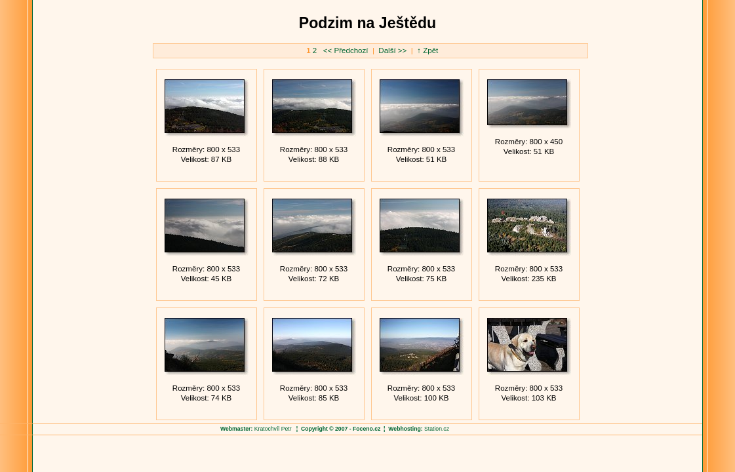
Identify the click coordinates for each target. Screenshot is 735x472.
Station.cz (436, 428)
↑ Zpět (427, 50)
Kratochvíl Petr (273, 428)
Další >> (391, 50)
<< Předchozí (346, 50)
